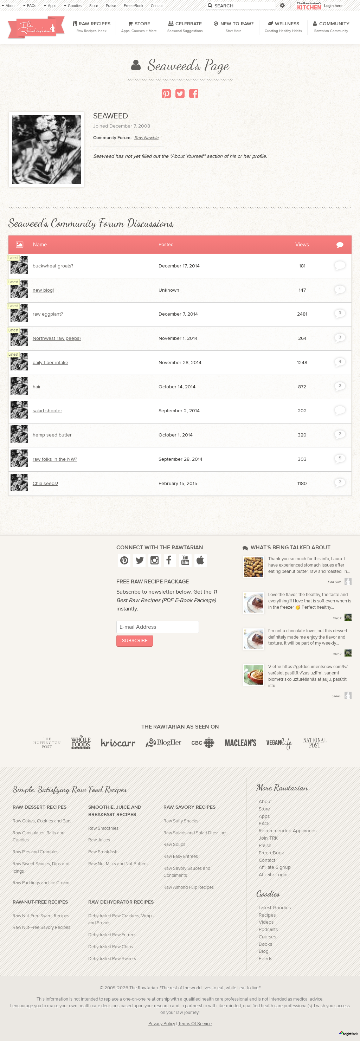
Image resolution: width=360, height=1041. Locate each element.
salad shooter (47, 411)
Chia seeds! (45, 483)
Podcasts (268, 929)
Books (265, 944)
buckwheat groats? (53, 266)
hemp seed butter (52, 435)
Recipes (267, 915)
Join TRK (268, 838)
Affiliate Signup (275, 867)
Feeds (265, 959)
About (265, 801)
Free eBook (271, 853)
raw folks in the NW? (55, 459)
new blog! (43, 290)
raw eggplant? (48, 314)
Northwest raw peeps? (57, 338)
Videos (266, 922)
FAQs (264, 824)
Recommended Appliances (287, 831)
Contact (267, 860)
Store (264, 809)
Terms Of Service (195, 1024)
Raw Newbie (146, 138)
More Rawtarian (282, 787)
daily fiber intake (50, 363)
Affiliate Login (273, 875)
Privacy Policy (161, 1024)
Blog (264, 951)
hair (37, 387)
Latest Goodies (275, 908)
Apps (264, 816)
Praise (265, 845)
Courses (267, 937)
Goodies (267, 893)
